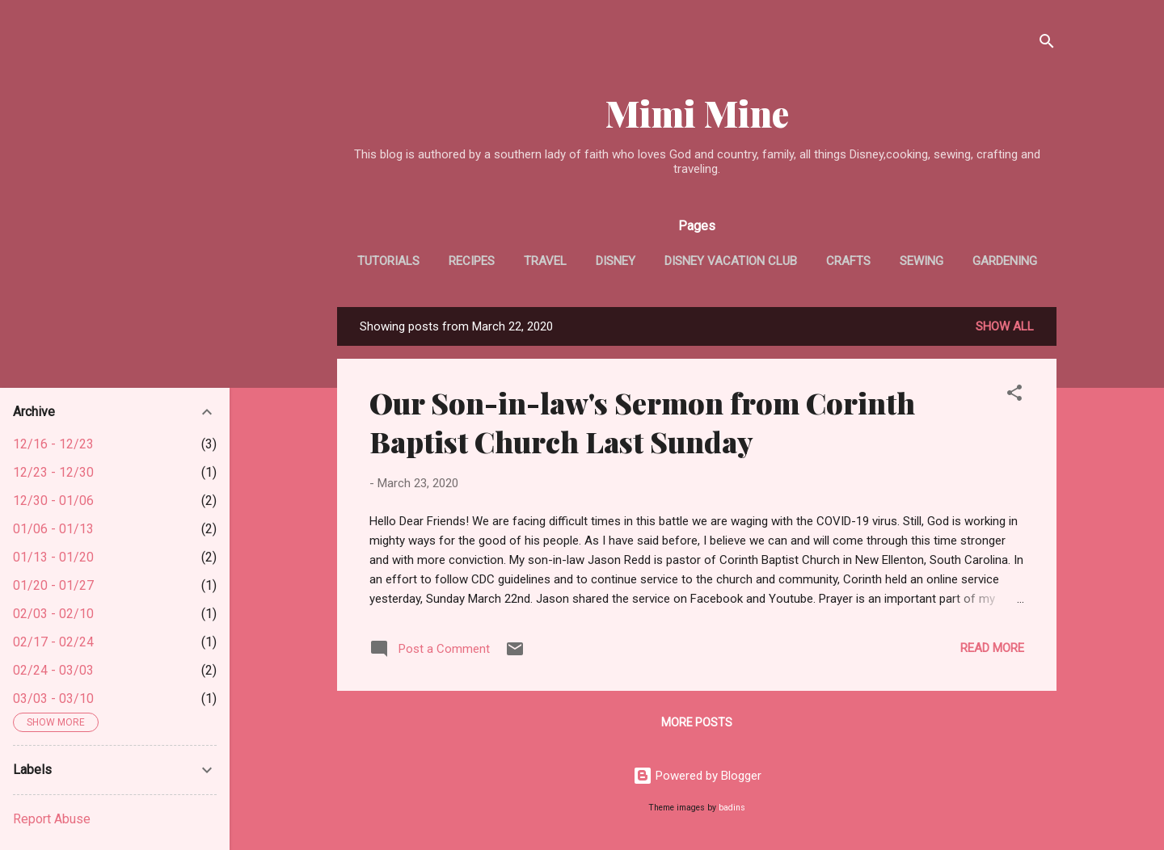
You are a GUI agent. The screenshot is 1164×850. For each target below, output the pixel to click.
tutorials (388, 261)
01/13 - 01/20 (53, 557)
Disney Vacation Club (730, 261)
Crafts (848, 261)
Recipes (472, 261)
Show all (1005, 326)
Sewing (921, 261)
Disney (615, 261)
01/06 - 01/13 (53, 529)
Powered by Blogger (697, 775)
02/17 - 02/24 (53, 642)
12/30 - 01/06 (53, 500)
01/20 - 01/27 (53, 585)
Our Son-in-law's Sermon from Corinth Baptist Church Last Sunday (642, 422)
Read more (992, 648)
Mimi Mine (697, 113)
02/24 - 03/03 (53, 670)
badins (732, 807)
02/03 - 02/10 (53, 613)
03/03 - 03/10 (53, 698)
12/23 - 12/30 (53, 472)
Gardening (1004, 261)
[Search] (1046, 44)
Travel (545, 261)
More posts (696, 722)
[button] (1014, 395)
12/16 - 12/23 (53, 444)
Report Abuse (52, 819)
